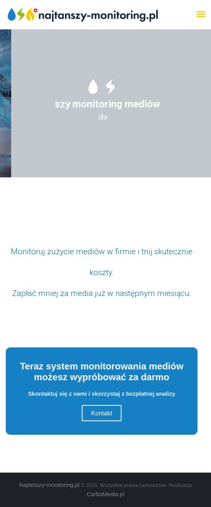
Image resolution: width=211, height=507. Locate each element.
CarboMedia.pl (106, 494)
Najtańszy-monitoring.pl (49, 484)
